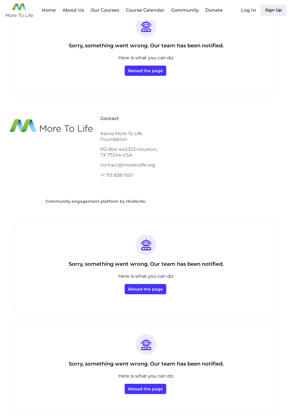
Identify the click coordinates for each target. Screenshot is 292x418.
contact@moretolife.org (125, 165)
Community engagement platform (88, 201)
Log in (250, 10)
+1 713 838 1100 (117, 175)
